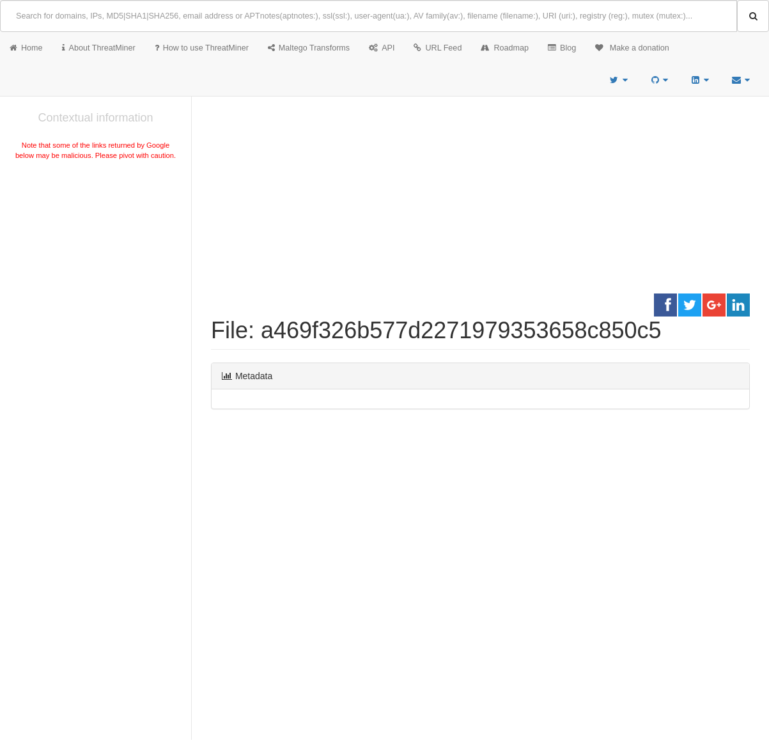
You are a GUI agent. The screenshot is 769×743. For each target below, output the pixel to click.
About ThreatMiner (99, 47)
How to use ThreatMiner (202, 47)
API (381, 47)
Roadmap (505, 47)
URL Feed (438, 47)
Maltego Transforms (309, 47)
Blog (562, 47)
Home (26, 47)
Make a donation (632, 47)
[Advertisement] (95, 258)
